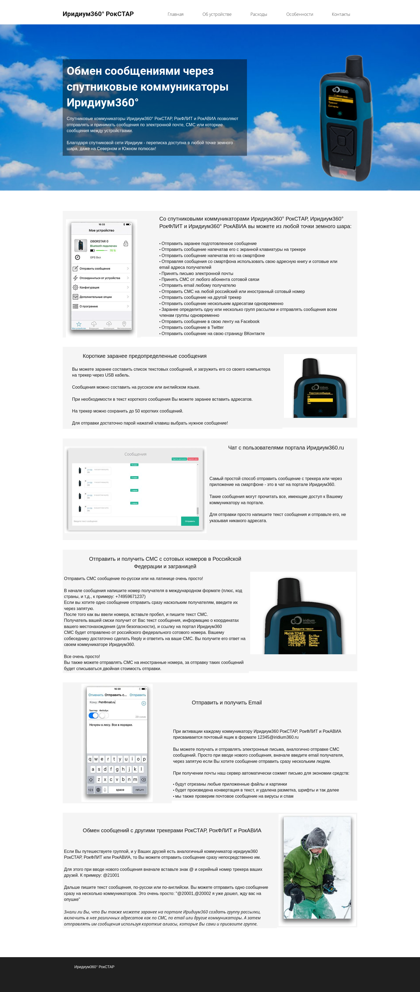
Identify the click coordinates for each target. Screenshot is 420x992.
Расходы (258, 14)
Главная (175, 14)
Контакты (341, 14)
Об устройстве (217, 14)
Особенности (299, 14)
